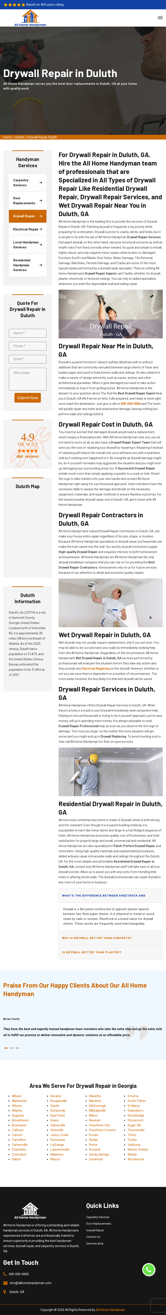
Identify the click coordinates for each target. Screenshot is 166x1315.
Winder (132, 1154)
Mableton (57, 1154)
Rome (93, 1145)
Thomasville (136, 1130)
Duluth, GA (17, 1292)
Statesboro (136, 1110)
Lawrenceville (59, 1149)
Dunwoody (57, 1110)
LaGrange (57, 1145)
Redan (93, 1140)
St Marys (134, 1106)
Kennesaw (57, 1140)
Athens (17, 1106)
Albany (16, 1096)
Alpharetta (19, 1101)
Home (7, 137)
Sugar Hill (134, 1125)
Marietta (95, 1096)
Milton (93, 1115)
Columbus (19, 1154)
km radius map (27, 533)
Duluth (19, 137)
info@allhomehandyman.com (30, 1283)
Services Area (94, 1243)
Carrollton (19, 1140)
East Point (57, 1115)
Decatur (55, 1096)
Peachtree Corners (102, 1130)
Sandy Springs (99, 1154)
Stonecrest (135, 1120)
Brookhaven (20, 1120)
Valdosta (134, 1145)
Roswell (94, 1149)
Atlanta (17, 1110)
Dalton (16, 1159)
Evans (54, 1120)
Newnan (95, 1120)
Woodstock (136, 1159)
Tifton (132, 1135)
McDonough (97, 1106)
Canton (17, 1135)
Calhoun (18, 1130)
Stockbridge (136, 1115)
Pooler (93, 1135)
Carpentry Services (97, 1217)
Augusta (18, 1115)
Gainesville (57, 1125)
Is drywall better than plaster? (91, 952)
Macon (55, 1159)
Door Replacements (98, 1223)
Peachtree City (99, 1125)
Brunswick (19, 1125)
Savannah (96, 1159)
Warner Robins (138, 1149)
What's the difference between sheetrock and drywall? (103, 898)
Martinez (95, 1101)
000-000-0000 (19, 1274)
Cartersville (20, 1145)
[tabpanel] (83, 1032)
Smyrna (133, 1096)
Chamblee (19, 1149)
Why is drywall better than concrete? (97, 938)
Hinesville (57, 1130)
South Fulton (137, 1101)
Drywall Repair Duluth (42, 137)
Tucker (132, 1140)
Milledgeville (97, 1110)
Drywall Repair (95, 1230)
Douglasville (58, 1101)
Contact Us (93, 1236)
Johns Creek (59, 1135)
